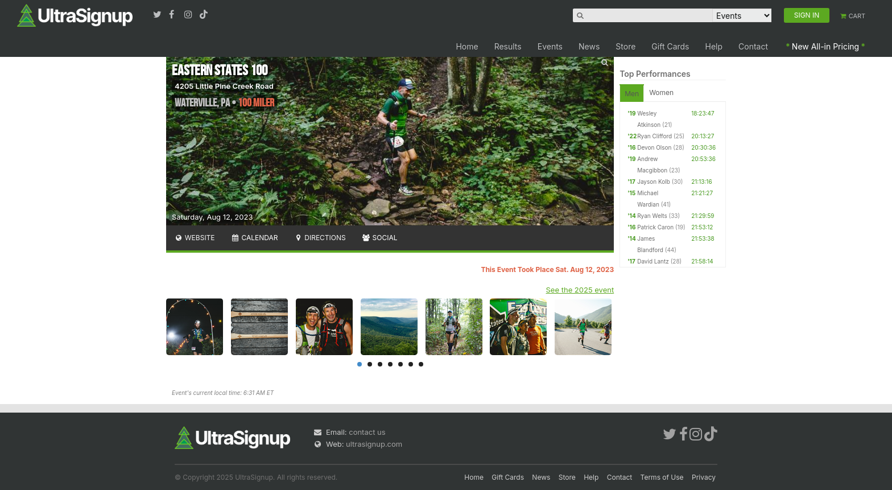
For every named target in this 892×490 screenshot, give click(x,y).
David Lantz (653, 261)
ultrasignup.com (374, 443)
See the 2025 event (580, 289)
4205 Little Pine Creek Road (224, 85)
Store (625, 46)
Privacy (704, 477)
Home (467, 46)
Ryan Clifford (654, 136)
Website (194, 237)
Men (632, 93)
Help (714, 46)
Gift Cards (670, 46)
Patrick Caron (655, 227)
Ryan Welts (652, 215)
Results (508, 46)
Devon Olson (654, 147)
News (589, 46)
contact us (367, 432)
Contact (753, 46)
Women (661, 92)
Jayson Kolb (653, 181)
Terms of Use (662, 477)
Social (380, 237)
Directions (319, 237)
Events (550, 46)
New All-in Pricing (825, 46)
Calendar (254, 237)
